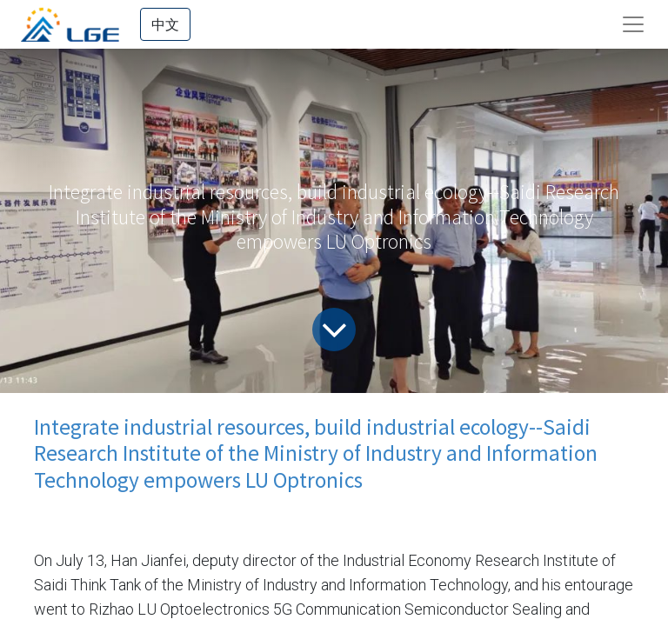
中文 (165, 24)
